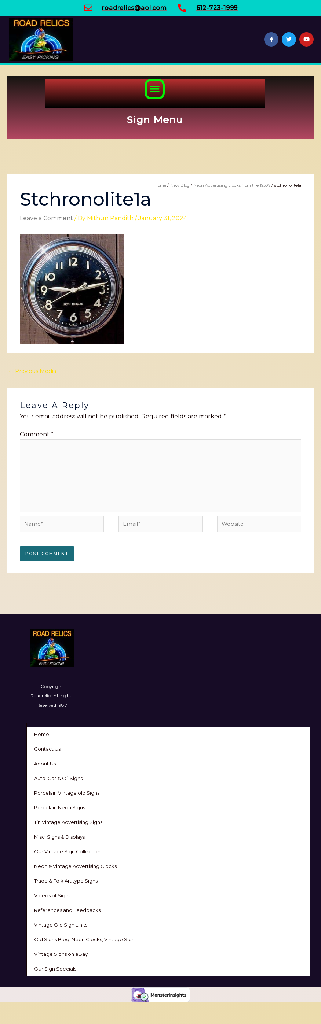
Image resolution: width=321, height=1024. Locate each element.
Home (41, 734)
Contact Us (47, 749)
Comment (37, 434)
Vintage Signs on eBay (61, 954)
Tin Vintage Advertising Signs (68, 822)
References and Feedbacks (67, 910)
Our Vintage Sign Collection (67, 851)
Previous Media (32, 371)
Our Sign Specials (55, 969)
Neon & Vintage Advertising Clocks (75, 866)
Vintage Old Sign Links (60, 925)
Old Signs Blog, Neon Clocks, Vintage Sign (84, 939)
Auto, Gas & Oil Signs (58, 778)
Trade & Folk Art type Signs (66, 881)
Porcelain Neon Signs (59, 807)
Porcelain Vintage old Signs (66, 793)
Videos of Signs (52, 895)
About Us (45, 763)
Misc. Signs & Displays (59, 837)
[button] (155, 89)
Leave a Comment (46, 218)
